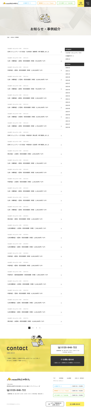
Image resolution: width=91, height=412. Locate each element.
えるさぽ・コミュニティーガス (73, 53)
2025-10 (68, 74)
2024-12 (68, 99)
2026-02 (68, 67)
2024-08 (68, 108)
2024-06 (68, 115)
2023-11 (68, 118)
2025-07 (68, 83)
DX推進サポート (70, 56)
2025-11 (68, 71)
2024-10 (68, 102)
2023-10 (68, 121)
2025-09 (68, 77)
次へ (40, 327)
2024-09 (68, 105)
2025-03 (68, 93)
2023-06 (68, 127)
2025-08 (68, 80)
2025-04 (68, 89)
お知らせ (68, 59)
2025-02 (68, 96)
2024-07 (68, 111)
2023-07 (68, 124)
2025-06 (68, 86)
